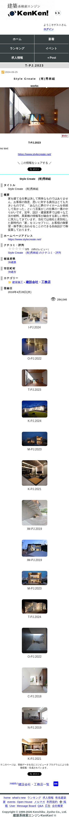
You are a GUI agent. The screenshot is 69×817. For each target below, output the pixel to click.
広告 (47, 805)
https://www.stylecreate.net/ (34, 154)
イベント (51, 48)
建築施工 (17, 282)
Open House (24, 801)
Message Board (26, 805)
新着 (51, 39)
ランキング (17, 48)
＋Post (51, 57)
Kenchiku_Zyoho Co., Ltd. (50, 811)
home (7, 797)
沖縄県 (12, 262)
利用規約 (52, 801)
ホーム (17, 39)
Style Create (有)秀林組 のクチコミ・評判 (34, 252)
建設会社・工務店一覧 (29, 784)
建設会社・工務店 (38, 282)
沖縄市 (12, 271)
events (11, 801)
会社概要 (57, 805)
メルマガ (39, 801)
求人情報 (17, 57)
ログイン (49, 29)
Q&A (41, 805)
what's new (19, 797)
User (12, 805)
